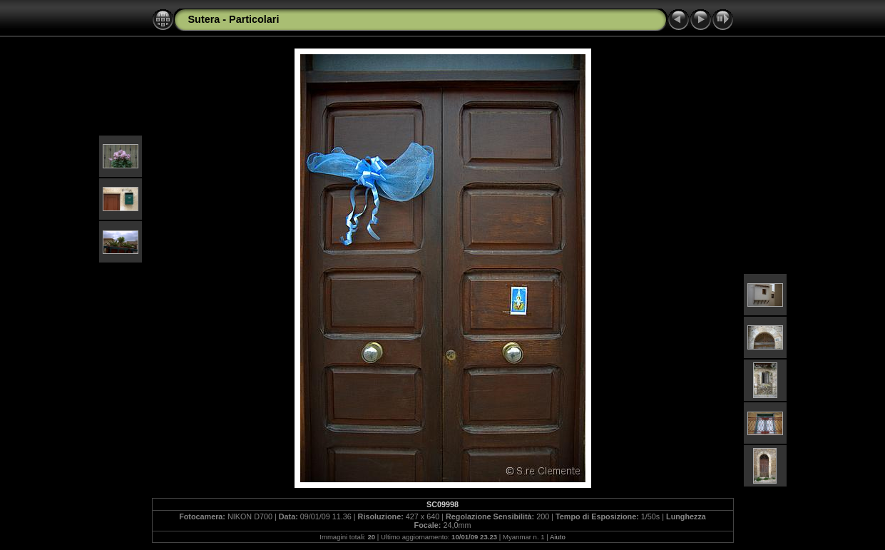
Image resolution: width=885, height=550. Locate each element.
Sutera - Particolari (234, 19)
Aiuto (558, 537)
